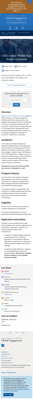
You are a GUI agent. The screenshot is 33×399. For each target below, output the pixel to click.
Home (3, 32)
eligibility (9, 206)
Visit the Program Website (16, 85)
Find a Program (11, 32)
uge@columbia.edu (6, 363)
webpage (22, 212)
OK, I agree (8, 394)
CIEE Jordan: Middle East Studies (14, 116)
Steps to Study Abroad (8, 372)
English (6, 294)
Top (17, 332)
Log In (22, 29)
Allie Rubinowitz (8, 273)
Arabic (10, 294)
